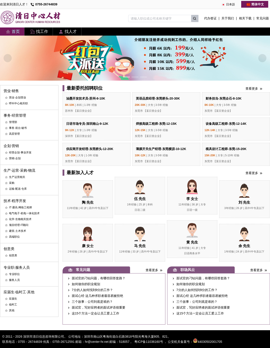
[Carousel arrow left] (8, 58)
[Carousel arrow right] (262, 58)
